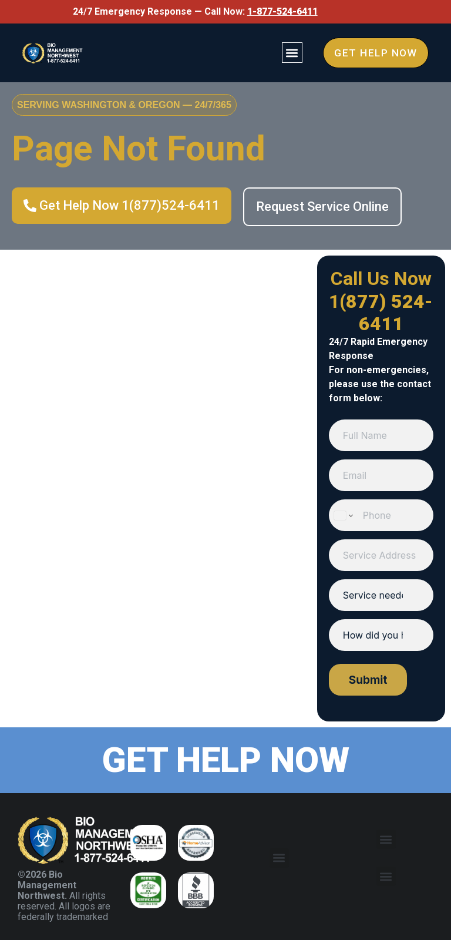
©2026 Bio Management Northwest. (47, 885)
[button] (288, 52)
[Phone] (381, 515)
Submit (368, 680)
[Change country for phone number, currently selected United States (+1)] (342, 515)
